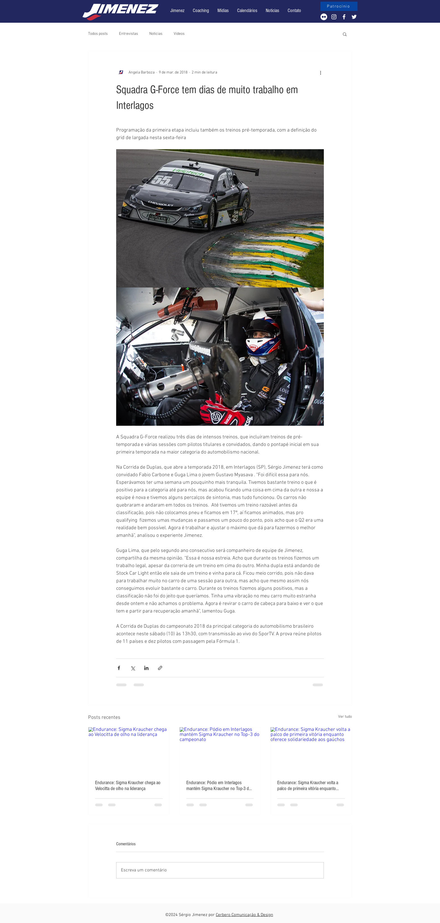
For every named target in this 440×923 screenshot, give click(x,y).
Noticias (155, 33)
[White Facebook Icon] (344, 16)
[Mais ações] (320, 72)
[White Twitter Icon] (354, 16)
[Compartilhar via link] (160, 668)
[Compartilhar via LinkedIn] (146, 668)
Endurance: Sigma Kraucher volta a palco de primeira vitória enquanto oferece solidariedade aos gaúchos (307, 785)
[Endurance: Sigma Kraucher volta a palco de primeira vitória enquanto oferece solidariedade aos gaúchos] (311, 750)
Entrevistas (128, 33)
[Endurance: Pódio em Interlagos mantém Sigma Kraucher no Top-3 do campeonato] (220, 750)
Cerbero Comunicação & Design (244, 914)
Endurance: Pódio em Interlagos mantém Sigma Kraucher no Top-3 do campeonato (218, 785)
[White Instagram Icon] (334, 16)
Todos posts (98, 33)
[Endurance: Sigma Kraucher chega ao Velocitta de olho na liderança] (128, 750)
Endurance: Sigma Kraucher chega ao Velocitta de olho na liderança (128, 785)
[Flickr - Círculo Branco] (323, 16)
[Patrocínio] (339, 6)
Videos (179, 33)
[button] (247, 11)
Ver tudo (345, 716)
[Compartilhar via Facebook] (119, 668)
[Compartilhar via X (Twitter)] (132, 668)
